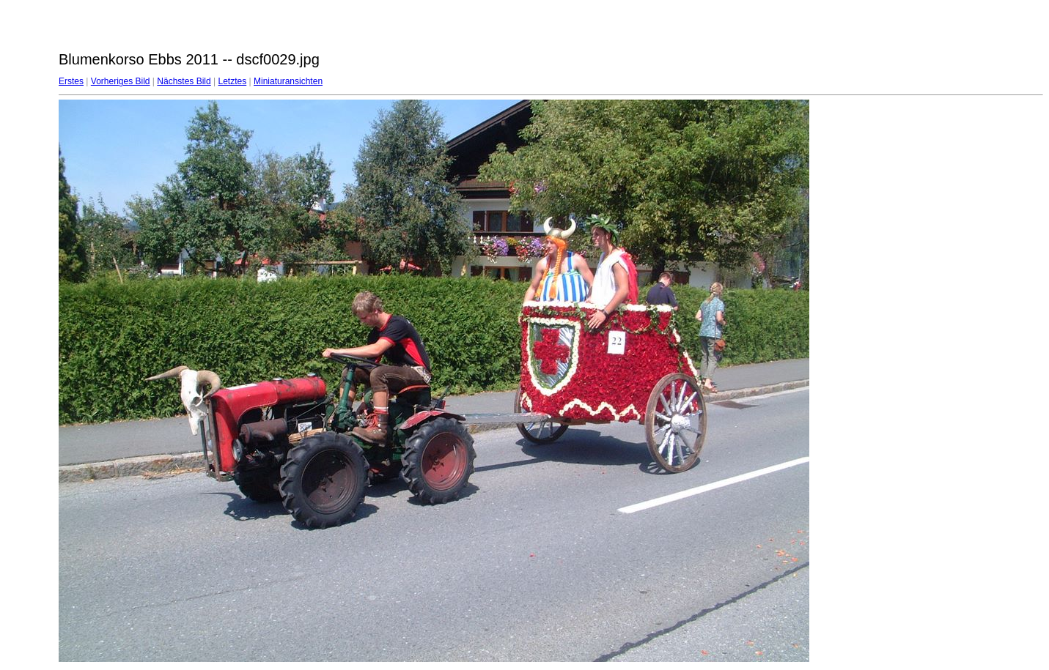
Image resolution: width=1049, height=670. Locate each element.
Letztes (232, 81)
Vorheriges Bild (120, 81)
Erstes (71, 81)
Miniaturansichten (288, 81)
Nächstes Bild (183, 81)
